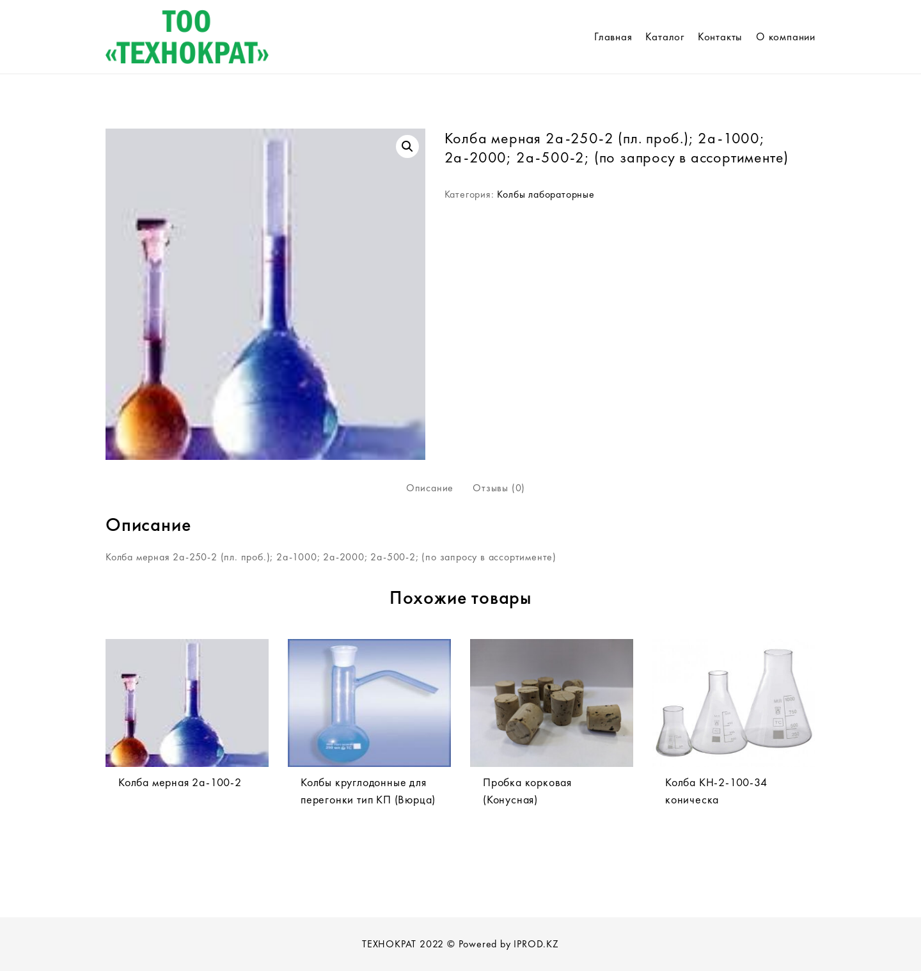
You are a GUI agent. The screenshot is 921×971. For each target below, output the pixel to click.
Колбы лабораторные (545, 194)
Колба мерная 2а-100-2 (180, 782)
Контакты (720, 36)
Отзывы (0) (499, 487)
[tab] (429, 488)
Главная (613, 36)
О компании (785, 36)
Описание (429, 487)
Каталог (664, 36)
